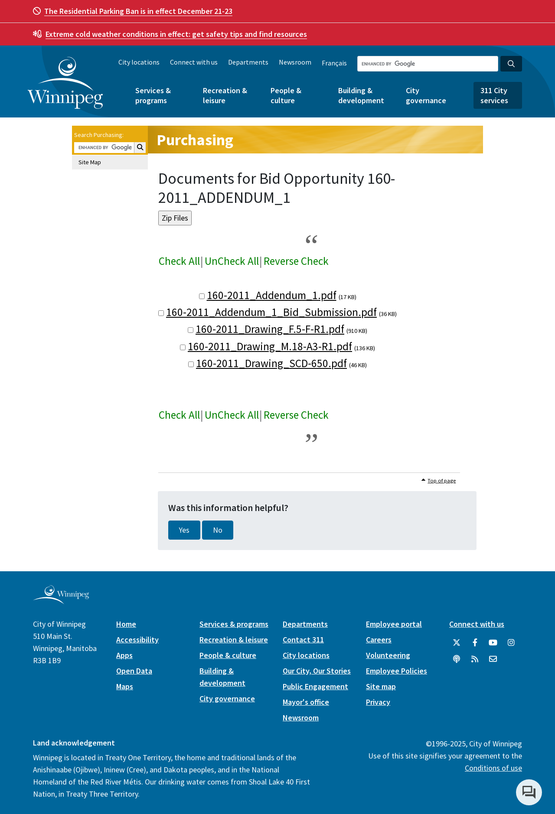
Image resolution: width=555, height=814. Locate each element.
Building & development (361, 95)
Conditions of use (493, 768)
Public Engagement (315, 686)
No (217, 530)
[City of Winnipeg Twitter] (456, 642)
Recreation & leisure (225, 95)
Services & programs (153, 95)
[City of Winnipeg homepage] (61, 601)
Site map (381, 686)
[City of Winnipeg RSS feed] (474, 659)
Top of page (442, 480)
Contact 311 (303, 640)
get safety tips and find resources (176, 34)
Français (334, 63)
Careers (379, 640)
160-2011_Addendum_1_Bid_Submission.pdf (271, 312)
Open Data (134, 671)
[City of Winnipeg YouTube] (493, 642)
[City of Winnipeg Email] (493, 659)
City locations (139, 62)
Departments (248, 62)
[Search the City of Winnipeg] (427, 64)
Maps (124, 686)
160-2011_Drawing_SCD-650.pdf (271, 363)
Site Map (89, 162)
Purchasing (195, 140)
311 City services (494, 95)
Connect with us (194, 62)
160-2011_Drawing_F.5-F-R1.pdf (270, 329)
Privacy (378, 702)
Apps (124, 655)
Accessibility (137, 640)
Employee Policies (396, 671)
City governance (426, 95)
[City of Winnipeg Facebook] (474, 642)
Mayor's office (306, 702)
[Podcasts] (456, 659)
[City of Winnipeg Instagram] (511, 642)
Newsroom (295, 62)
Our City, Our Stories (317, 671)
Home (126, 624)
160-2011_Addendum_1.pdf (271, 295)
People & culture (286, 95)
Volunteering (388, 655)
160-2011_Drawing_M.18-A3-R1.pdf (270, 346)
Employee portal (394, 624)
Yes (184, 530)
